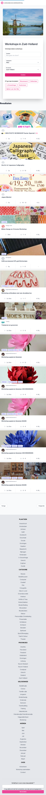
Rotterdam (33, 81)
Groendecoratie (23, 594)
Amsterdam (23, 526)
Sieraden (23, 628)
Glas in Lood (23, 591)
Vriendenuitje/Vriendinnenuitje (23, 714)
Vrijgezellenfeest (23, 717)
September (23, 742)
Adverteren (23, 767)
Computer (23, 579)
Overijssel (23, 669)
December (23, 750)
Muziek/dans (23, 611)
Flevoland (23, 650)
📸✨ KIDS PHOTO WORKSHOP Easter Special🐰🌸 (19, 133)
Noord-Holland (23, 667)
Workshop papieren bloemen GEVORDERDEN (17, 389)
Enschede (23, 538)
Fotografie (23, 588)
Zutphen (23, 563)
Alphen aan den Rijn (12, 89)
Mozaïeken (23, 608)
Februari (23, 756)
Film (23, 585)
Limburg (23, 661)
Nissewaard (24, 81)
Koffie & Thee (23, 599)
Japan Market (6, 197)
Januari (23, 753)
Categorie (8, 60)
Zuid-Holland (23, 678)
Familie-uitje (23, 691)
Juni (23, 733)
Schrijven (23, 625)
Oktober (23, 745)
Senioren (23, 703)
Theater (23, 639)
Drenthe (23, 647)
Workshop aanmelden (23, 769)
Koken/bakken (23, 602)
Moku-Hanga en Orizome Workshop (14, 229)
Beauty (23, 574)
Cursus (23, 689)
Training (23, 708)
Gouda (23, 540)
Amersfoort (23, 523)
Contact (23, 772)
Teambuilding (23, 706)
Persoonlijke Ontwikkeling (23, 616)
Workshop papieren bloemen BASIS (13, 421)
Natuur (23, 613)
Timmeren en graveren (9, 325)
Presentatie (23, 619)
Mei (23, 730)
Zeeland (23, 675)
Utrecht (23, 560)
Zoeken (8, 53)
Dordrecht (23, 535)
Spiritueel (23, 630)
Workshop (23, 720)
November (23, 747)
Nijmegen (23, 552)
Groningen (23, 543)
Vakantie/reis (23, 711)
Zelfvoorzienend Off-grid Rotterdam (14, 261)
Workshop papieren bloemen (11, 357)
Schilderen (23, 622)
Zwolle (23, 566)
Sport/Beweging (23, 633)
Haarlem (23, 546)
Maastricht (23, 549)
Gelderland (23, 655)
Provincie (8, 67)
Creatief (23, 582)
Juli (23, 736)
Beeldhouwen (23, 577)
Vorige (4, 506)
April (23, 728)
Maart (23, 759)
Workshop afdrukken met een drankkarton (16, 293)
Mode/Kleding (23, 605)
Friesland (23, 652)
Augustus (23, 739)
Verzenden (23, 791)
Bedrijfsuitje (23, 686)
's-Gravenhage (11, 85)
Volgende (41, 506)
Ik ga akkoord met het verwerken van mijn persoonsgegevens (23, 789)
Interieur (23, 596)
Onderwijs (23, 700)
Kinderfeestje (23, 697)
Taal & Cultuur (23, 636)
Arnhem (23, 529)
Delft (23, 532)
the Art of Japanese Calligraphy (12, 165)
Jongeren (23, 694)
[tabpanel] (23, 54)
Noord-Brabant (23, 664)
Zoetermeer (22, 85)
